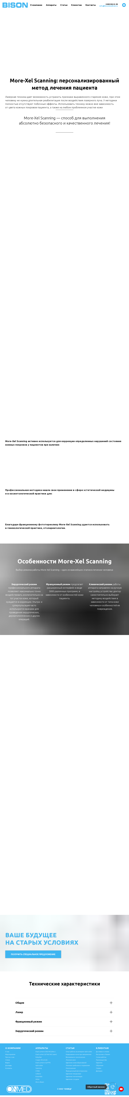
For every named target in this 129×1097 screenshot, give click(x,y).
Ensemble (39, 1076)
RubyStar (39, 1057)
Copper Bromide (41, 1060)
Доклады (8, 1065)
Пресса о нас (9, 1057)
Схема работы (101, 1057)
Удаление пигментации (74, 1076)
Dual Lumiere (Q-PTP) (43, 1062)
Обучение (99, 1065)
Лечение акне (71, 1060)
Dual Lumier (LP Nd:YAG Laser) (46, 1054)
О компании (36, 5)
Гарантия (99, 1062)
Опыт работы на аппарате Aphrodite (79, 1051)
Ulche (37, 1079)
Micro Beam (40, 1082)
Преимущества (101, 1060)
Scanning (39, 1068)
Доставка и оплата (102, 1051)
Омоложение (71, 1068)
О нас (7, 1051)
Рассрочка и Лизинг (103, 1054)
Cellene (38, 1074)
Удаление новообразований (76, 1062)
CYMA (38, 1071)
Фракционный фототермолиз (76, 1071)
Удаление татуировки (73, 1074)
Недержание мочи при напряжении (78, 1054)
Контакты (91, 5)
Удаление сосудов (72, 1079)
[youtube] (124, 5)
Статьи (64, 5)
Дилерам (99, 1071)
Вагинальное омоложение (75, 1057)
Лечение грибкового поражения (78, 1065)
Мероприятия (10, 1054)
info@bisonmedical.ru (108, 6)
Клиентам (76, 5)
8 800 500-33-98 (112, 4)
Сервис (98, 1068)
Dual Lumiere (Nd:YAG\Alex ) (46, 1051)
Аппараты (51, 5)
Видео (7, 1062)
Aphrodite (39, 1065)
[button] (33, 954)
